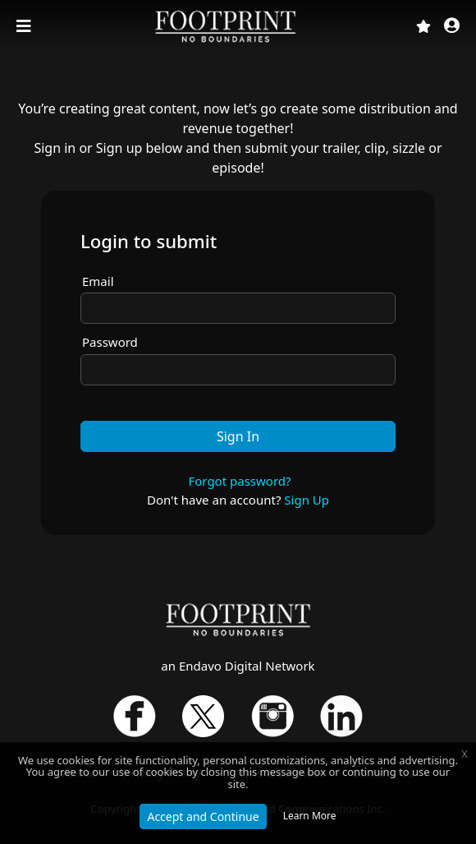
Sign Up (306, 499)
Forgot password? (239, 481)
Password (110, 342)
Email (98, 281)
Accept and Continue (203, 816)
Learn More (309, 816)
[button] (451, 27)
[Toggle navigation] (25, 26)
